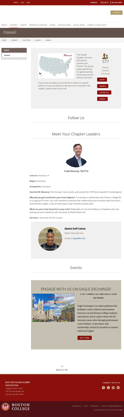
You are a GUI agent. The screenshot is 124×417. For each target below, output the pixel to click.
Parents (93, 3)
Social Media (79, 25)
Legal (86, 406)
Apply (16, 3)
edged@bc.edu (78, 238)
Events (23, 25)
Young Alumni (64, 25)
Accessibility (76, 406)
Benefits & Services (38, 25)
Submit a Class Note (96, 25)
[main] (62, 209)
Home (4, 40)
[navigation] (62, 25)
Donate (116, 12)
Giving (52, 25)
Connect (14, 25)
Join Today (84, 338)
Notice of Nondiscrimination (112, 406)
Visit (22, 3)
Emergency (95, 406)
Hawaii (38, 40)
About (4, 25)
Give (28, 3)
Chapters (27, 40)
